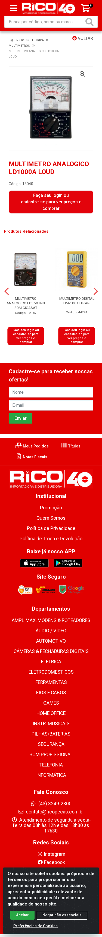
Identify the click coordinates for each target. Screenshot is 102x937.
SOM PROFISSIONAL (51, 754)
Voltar (82, 38)
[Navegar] (6, 291)
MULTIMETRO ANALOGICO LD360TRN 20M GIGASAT (26, 303)
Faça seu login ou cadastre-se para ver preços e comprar (51, 202)
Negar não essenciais (62, 918)
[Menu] (13, 8)
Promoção (51, 507)
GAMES (51, 703)
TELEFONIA (51, 765)
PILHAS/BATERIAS (51, 734)
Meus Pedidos (32, 446)
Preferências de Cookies (35, 929)
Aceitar (22, 918)
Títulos (71, 446)
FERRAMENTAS (51, 682)
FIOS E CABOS (51, 692)
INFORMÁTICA (51, 775)
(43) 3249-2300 (51, 803)
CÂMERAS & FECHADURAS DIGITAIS (51, 651)
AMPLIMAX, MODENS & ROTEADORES (51, 620)
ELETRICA (51, 661)
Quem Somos (51, 518)
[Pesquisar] (90, 21)
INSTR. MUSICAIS (51, 723)
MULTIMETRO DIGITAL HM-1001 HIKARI (76, 300)
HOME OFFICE (51, 713)
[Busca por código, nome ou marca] (44, 21)
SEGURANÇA (51, 744)
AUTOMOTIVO (51, 641)
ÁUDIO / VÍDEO (51, 630)
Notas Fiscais (31, 457)
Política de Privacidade (51, 528)
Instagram (51, 854)
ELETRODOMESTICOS (51, 672)
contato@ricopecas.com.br (51, 812)
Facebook (51, 862)
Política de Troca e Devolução (51, 538)
